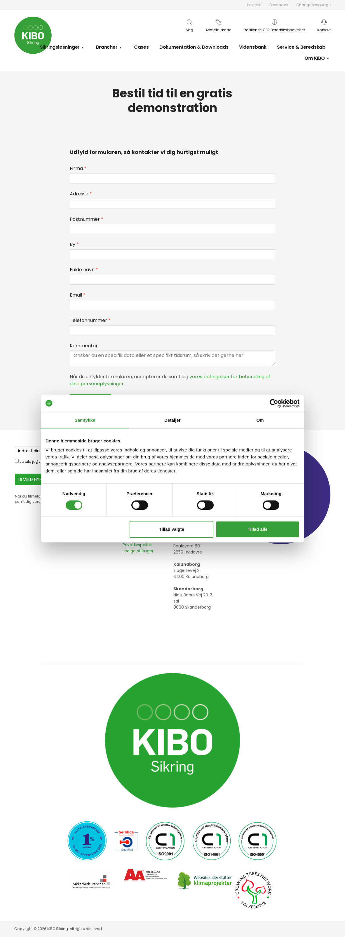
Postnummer (86, 219)
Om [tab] (260, 420)
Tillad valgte (171, 529)
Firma (78, 168)
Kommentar (84, 345)
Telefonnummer (90, 320)
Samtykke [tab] (85, 420)
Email (78, 295)
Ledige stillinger (138, 551)
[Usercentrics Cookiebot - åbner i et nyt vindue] (273, 403)
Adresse (81, 193)
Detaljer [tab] (172, 420)
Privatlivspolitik (137, 545)
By (74, 244)
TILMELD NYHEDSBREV (38, 479)
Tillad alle (257, 529)
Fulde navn (84, 269)
